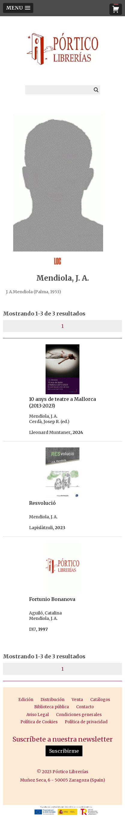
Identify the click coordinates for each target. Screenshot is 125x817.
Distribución (52, 699)
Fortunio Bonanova (52, 599)
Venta (77, 699)
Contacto (85, 706)
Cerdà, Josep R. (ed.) (49, 421)
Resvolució (42, 503)
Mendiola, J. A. (43, 416)
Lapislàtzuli (41, 527)
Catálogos (100, 699)
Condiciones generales (79, 714)
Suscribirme (64, 751)
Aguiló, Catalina (45, 613)
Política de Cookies (39, 721)
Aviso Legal (37, 714)
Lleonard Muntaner (49, 432)
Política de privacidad (86, 721)
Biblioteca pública (51, 706)
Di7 (32, 629)
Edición (25, 699)
